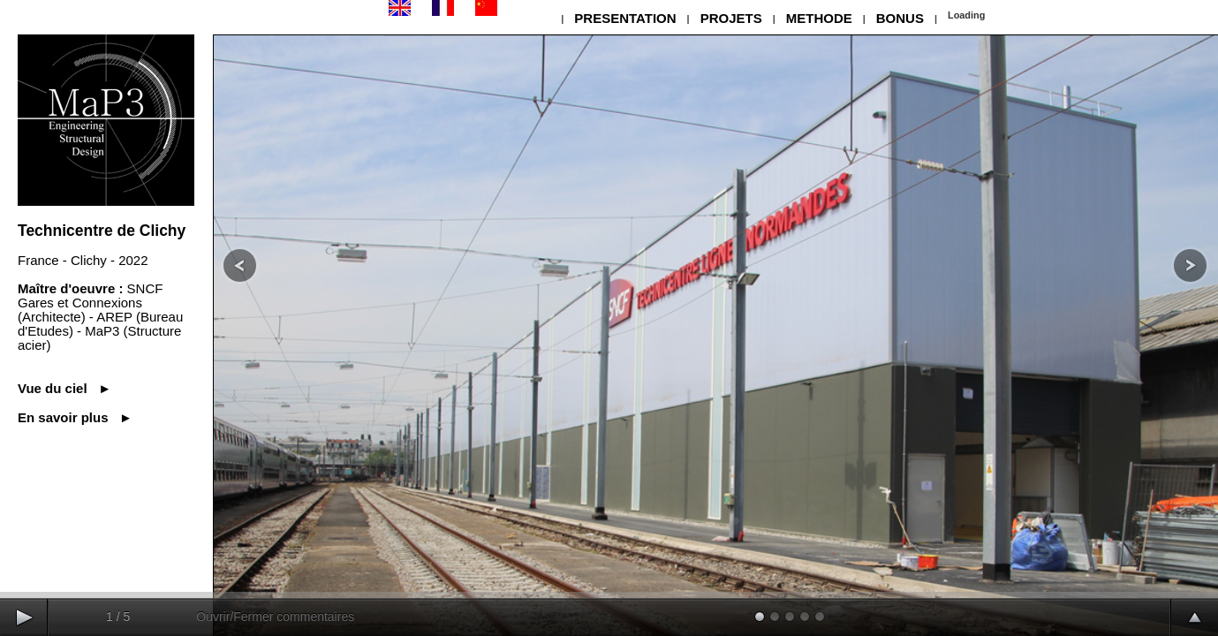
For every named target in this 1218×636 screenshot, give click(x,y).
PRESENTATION (625, 18)
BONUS (900, 18)
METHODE (819, 18)
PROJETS (731, 18)
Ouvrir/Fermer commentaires (275, 617)
